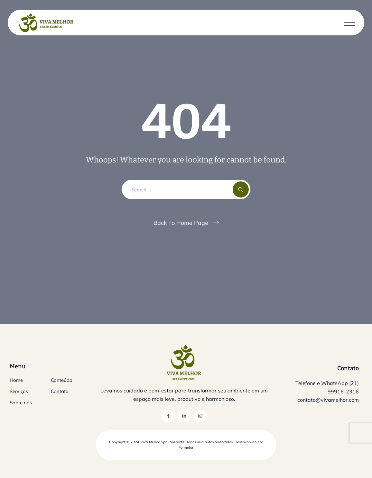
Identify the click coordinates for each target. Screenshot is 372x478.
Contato (60, 391)
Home (16, 380)
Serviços (19, 391)
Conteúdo (61, 380)
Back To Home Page (180, 222)
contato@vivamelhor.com (328, 400)
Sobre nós (21, 403)
